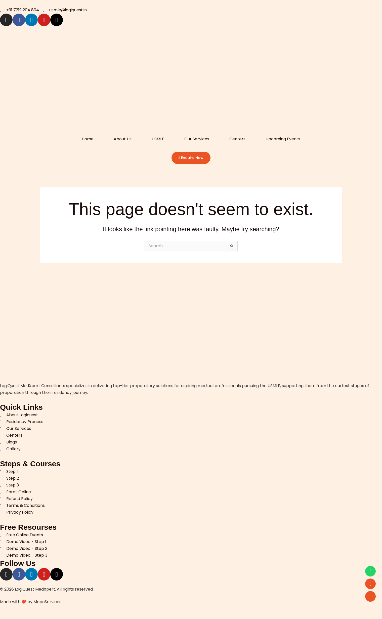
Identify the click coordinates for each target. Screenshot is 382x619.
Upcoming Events (283, 139)
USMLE (158, 139)
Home (88, 139)
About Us (123, 139)
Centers (237, 139)
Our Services (196, 139)
